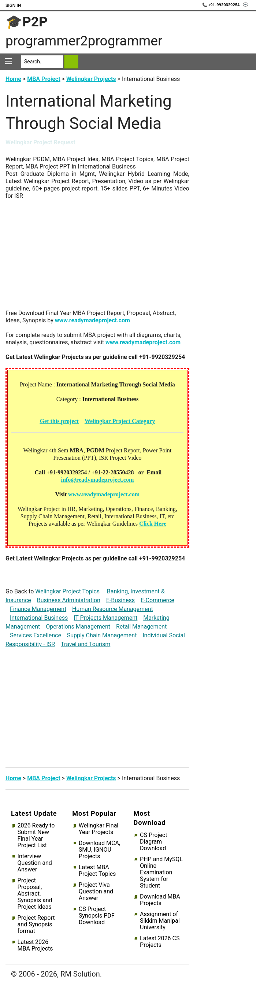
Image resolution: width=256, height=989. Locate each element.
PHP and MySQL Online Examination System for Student (161, 872)
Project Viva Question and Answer (96, 891)
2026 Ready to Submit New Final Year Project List (36, 835)
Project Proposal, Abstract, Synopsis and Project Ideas (35, 893)
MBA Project (43, 78)
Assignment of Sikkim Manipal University (159, 921)
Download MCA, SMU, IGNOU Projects (99, 850)
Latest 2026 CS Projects (159, 941)
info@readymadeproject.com (97, 480)
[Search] (42, 61)
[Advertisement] (97, 258)
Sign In (13, 5)
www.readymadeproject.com (92, 320)
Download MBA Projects (160, 900)
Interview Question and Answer (35, 863)
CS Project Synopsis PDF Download (97, 916)
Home (13, 78)
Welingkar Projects (91, 78)
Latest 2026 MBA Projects (35, 945)
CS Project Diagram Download (153, 842)
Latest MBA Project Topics (97, 870)
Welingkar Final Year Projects (98, 829)
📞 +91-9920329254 (221, 5)
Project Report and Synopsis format (36, 924)
